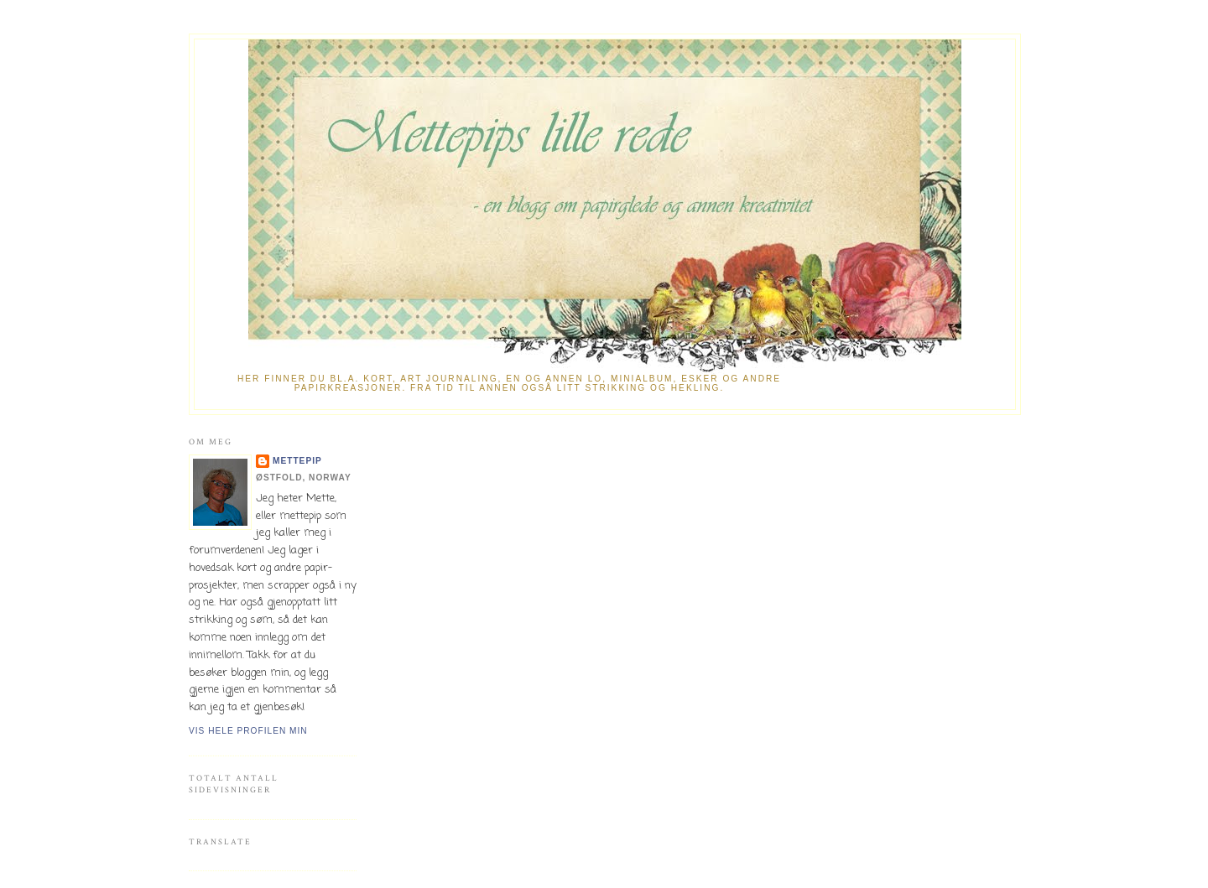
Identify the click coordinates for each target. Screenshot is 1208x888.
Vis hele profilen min (248, 730)
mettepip (297, 460)
